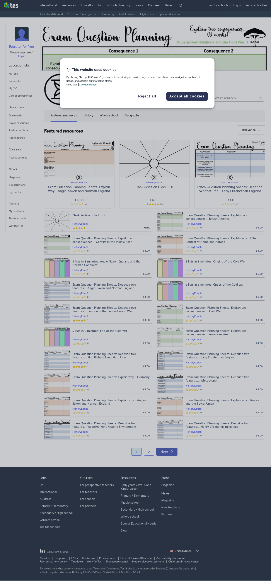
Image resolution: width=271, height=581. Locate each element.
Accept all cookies (187, 96)
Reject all (147, 96)
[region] (137, 83)
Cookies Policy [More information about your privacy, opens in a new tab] (88, 84)
